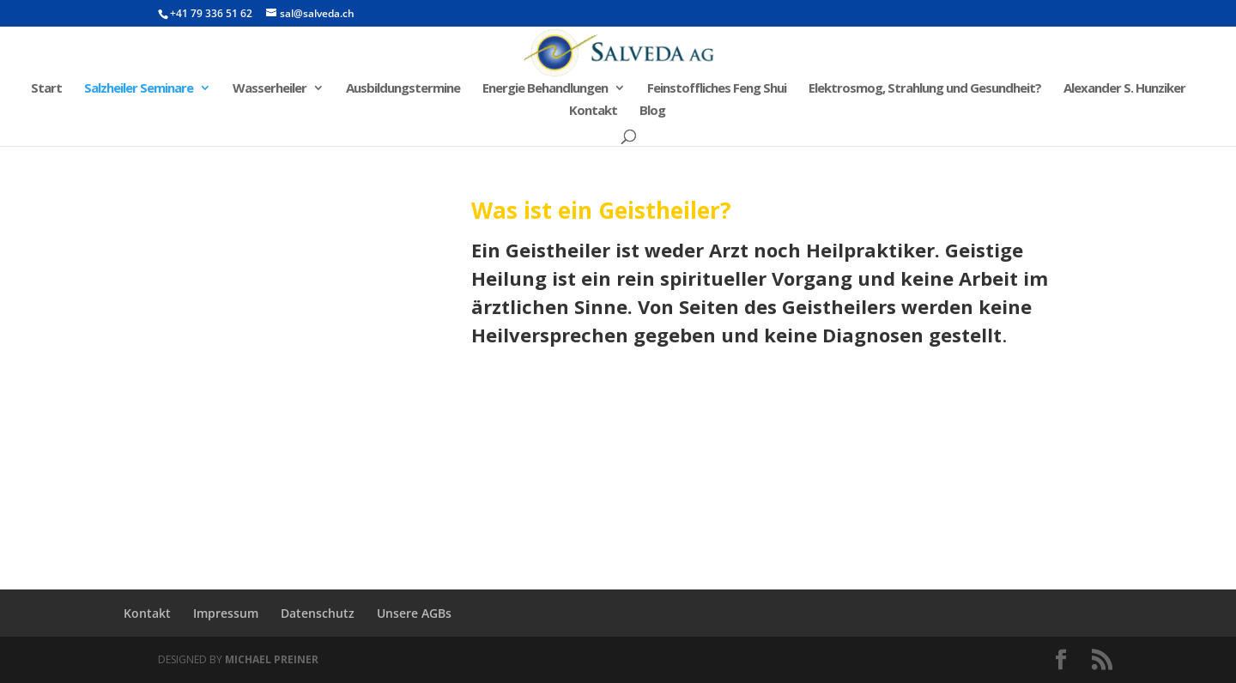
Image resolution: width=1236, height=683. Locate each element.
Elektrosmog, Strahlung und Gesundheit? (925, 89)
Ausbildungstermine (403, 89)
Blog (652, 111)
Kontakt (593, 111)
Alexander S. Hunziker (1124, 89)
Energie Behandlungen (545, 89)
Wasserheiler (269, 89)
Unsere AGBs (414, 613)
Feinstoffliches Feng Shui (716, 89)
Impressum (225, 613)
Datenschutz (317, 613)
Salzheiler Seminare (138, 89)
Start (46, 89)
